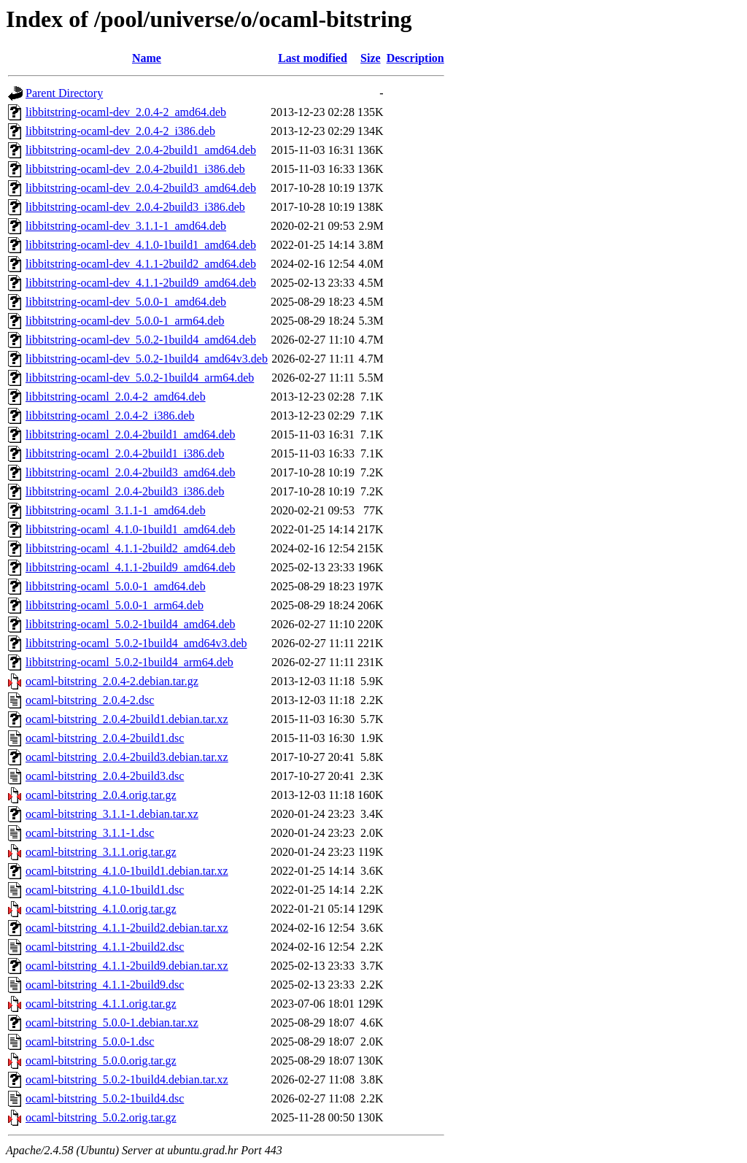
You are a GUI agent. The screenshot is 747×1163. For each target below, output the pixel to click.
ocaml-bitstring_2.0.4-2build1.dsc (105, 738)
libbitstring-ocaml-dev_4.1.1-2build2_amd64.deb (141, 264)
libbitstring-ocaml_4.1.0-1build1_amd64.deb (131, 529)
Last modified (312, 58)
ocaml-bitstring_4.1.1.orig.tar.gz (101, 1003)
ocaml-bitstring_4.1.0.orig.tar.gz (101, 909)
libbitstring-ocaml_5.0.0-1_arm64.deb (115, 605)
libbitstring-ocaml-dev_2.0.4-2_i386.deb (120, 131)
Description (415, 58)
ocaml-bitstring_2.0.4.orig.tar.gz (101, 795)
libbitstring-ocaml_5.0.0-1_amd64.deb (116, 586)
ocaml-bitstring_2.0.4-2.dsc (90, 700)
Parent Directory (64, 93)
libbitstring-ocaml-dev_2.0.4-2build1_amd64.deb (141, 150)
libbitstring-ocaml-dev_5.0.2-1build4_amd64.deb (141, 339)
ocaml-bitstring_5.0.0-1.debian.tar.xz (112, 1022)
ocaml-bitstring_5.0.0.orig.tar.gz (101, 1060)
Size (370, 58)
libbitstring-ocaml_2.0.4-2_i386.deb (110, 415)
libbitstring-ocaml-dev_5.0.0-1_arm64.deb (125, 320)
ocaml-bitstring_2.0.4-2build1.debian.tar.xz (127, 719)
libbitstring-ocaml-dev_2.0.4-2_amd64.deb (126, 112)
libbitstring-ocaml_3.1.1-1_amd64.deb (116, 510)
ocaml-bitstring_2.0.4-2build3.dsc (105, 776)
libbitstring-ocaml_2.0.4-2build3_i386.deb (125, 491)
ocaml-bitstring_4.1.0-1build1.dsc (105, 890)
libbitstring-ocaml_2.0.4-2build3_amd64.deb (131, 472)
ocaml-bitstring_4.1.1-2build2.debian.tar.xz (127, 927)
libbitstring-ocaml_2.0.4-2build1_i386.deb (125, 453)
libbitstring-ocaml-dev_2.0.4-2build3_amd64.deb (141, 188)
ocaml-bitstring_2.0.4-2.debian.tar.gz (112, 681)
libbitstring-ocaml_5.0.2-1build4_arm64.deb (129, 662)
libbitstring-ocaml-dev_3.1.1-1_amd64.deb (126, 226)
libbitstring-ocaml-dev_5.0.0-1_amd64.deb (126, 301)
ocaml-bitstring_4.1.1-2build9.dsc (105, 984)
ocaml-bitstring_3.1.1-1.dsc (90, 833)
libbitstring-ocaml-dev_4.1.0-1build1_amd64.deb (141, 245)
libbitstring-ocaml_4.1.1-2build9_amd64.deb (131, 567)
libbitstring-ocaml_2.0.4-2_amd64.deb (116, 396)
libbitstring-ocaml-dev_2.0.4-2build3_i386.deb (135, 207)
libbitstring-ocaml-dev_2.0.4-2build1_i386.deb (135, 169)
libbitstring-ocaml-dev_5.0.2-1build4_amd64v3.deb (147, 358)
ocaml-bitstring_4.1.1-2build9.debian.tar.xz (127, 965)
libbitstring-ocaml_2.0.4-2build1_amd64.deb (131, 434)
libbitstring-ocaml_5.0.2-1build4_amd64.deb (131, 624)
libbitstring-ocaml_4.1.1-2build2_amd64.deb (131, 548)
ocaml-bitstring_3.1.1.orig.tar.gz (101, 852)
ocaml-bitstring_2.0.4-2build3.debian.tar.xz (127, 757)
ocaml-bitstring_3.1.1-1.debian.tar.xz (112, 814)
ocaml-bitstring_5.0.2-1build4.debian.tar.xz (127, 1079)
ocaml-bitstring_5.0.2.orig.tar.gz (101, 1117)
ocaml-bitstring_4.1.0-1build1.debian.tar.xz (127, 871)
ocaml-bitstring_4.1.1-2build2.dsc (105, 946)
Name (146, 58)
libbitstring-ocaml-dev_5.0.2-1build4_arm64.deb (140, 377)
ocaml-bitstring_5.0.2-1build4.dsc (105, 1098)
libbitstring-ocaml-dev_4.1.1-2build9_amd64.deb (141, 283)
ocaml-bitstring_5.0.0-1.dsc (90, 1041)
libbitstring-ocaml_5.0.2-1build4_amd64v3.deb (136, 643)
